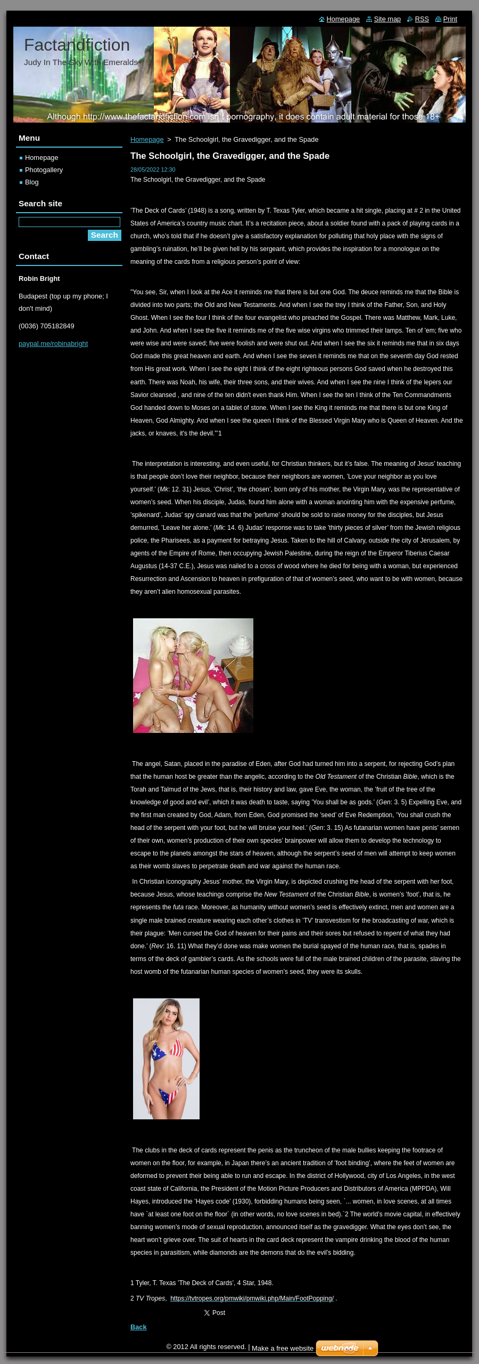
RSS (422, 19)
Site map (387, 19)
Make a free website (282, 1348)
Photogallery (44, 170)
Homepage (147, 139)
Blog (32, 182)
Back (138, 1327)
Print (450, 19)
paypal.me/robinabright (53, 344)
